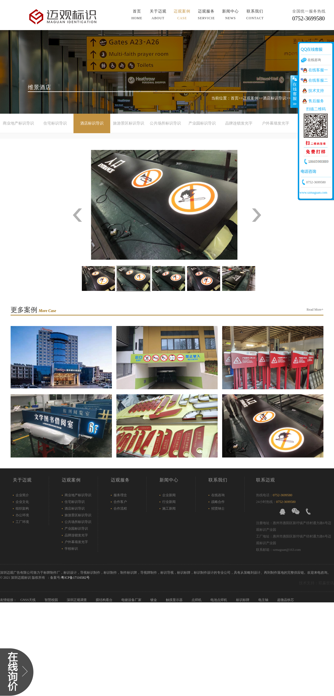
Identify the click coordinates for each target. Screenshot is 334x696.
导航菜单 (258, 11)
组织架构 (22, 508)
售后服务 (316, 101)
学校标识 (71, 549)
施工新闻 (169, 508)
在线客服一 (318, 70)
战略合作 (218, 502)
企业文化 (22, 502)
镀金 (154, 600)
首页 (235, 98)
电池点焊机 (219, 600)
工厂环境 (22, 522)
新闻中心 (168, 480)
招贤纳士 (218, 508)
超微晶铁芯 (286, 600)
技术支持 (316, 91)
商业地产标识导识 (18, 123)
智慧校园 (52, 600)
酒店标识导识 (274, 98)
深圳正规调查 (77, 600)
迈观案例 (250, 98)
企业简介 (22, 495)
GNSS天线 (28, 600)
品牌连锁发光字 (238, 123)
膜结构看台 (104, 600)
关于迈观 (22, 480)
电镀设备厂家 (131, 600)
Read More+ (315, 310)
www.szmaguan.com (313, 192)
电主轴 (263, 600)
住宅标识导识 (55, 123)
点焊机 (196, 600)
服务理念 (120, 495)
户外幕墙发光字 (275, 123)
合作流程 (120, 508)
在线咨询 (218, 495)
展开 (294, 91)
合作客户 (120, 502)
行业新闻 (169, 502)
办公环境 (22, 515)
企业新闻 (169, 495)
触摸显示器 (174, 600)
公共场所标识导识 (165, 123)
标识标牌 (243, 600)
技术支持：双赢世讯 (316, 583)
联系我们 (217, 480)
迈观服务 (120, 480)
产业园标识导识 (202, 123)
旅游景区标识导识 (128, 123)
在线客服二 (318, 80)
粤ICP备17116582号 (75, 578)
